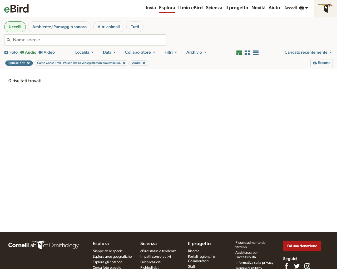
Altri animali (109, 27)
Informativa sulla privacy (254, 263)
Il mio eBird (190, 8)
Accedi (290, 8)
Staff (191, 266)
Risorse (193, 251)
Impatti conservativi (155, 256)
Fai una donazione (302, 246)
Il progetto (236, 8)
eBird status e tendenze (158, 251)
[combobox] (89, 40)
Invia (151, 8)
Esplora (167, 8)
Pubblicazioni (150, 262)
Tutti (135, 27)
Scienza (214, 8)
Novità (258, 8)
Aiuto (274, 8)
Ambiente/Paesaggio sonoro (59, 27)
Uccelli (15, 27)
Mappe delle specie (108, 251)
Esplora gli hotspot (107, 262)
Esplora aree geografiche (112, 256)
